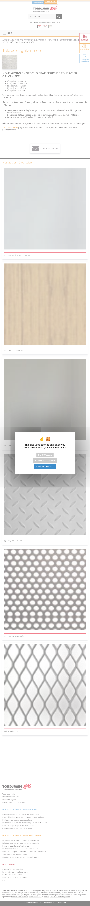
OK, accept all (45, 467)
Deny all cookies (45, 461)
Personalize (45, 455)
